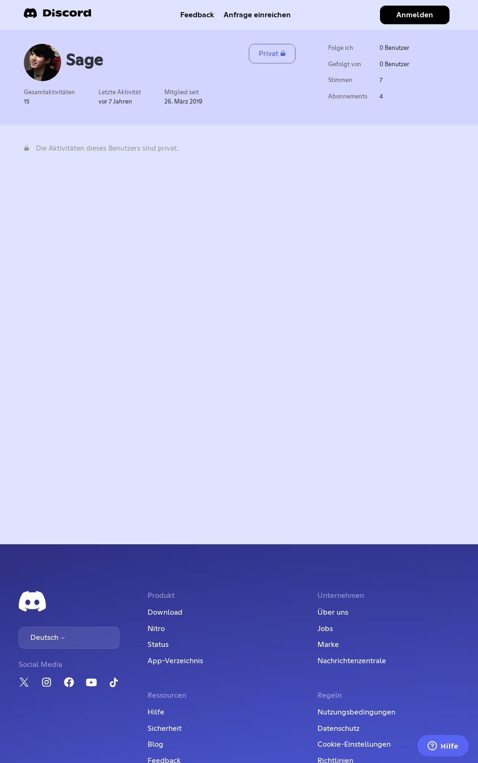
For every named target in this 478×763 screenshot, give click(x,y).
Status (158, 644)
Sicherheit (165, 728)
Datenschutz (338, 728)
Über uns (332, 612)
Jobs (325, 628)
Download (165, 612)
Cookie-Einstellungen (354, 744)
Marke (328, 644)
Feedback (197, 15)
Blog (155, 744)
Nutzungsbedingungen (356, 712)
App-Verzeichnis (175, 661)
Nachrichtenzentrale (351, 661)
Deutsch (48, 637)
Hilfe (156, 712)
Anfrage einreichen (257, 15)
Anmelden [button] (414, 15)
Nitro (156, 628)
